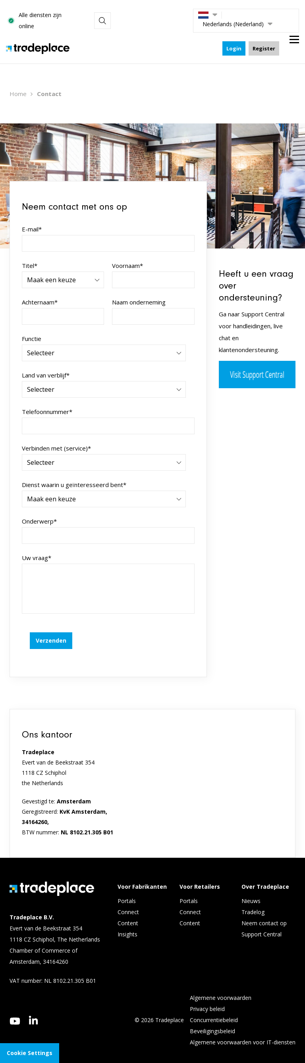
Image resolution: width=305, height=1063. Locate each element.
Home (18, 85)
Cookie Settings (29, 1053)
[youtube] (15, 1012)
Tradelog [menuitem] (253, 903)
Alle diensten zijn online (124, 16)
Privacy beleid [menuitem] (207, 1000)
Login (233, 39)
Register (264, 39)
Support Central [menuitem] (261, 925)
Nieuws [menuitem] (251, 892)
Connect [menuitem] (129, 903)
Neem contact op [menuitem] (264, 914)
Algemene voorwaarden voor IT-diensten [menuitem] (242, 1033)
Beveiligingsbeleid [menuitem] (212, 1022)
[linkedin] (33, 1011)
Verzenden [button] (51, 631)
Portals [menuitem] (127, 892)
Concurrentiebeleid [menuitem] (214, 1011)
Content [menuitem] (129, 914)
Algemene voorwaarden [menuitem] (220, 989)
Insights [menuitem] (128, 925)
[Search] (178, 16)
